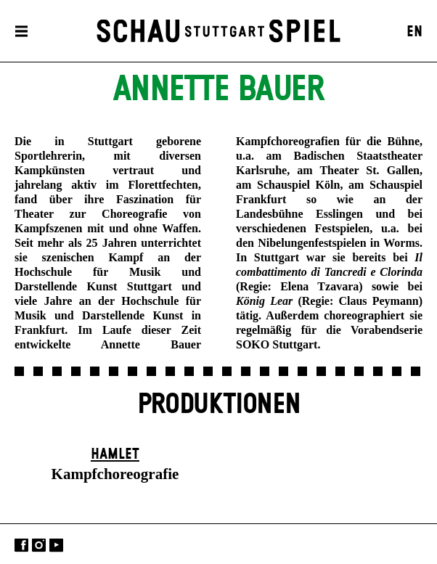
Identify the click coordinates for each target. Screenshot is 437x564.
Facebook (21, 545)
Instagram (39, 545)
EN (414, 32)
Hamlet (115, 454)
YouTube (56, 545)
